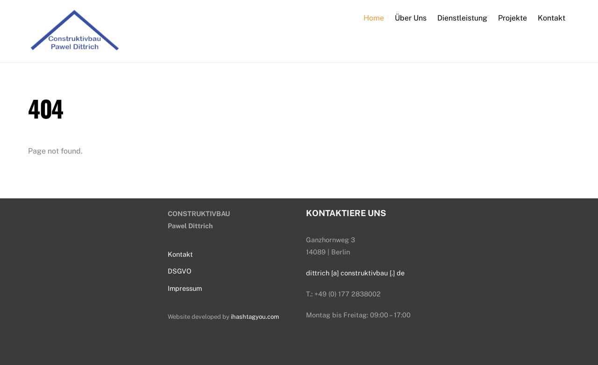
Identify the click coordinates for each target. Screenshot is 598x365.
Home (373, 18)
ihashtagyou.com (255, 316)
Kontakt (551, 18)
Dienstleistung (462, 18)
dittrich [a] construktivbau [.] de (355, 273)
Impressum (185, 288)
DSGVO (180, 271)
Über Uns (411, 18)
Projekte (512, 18)
